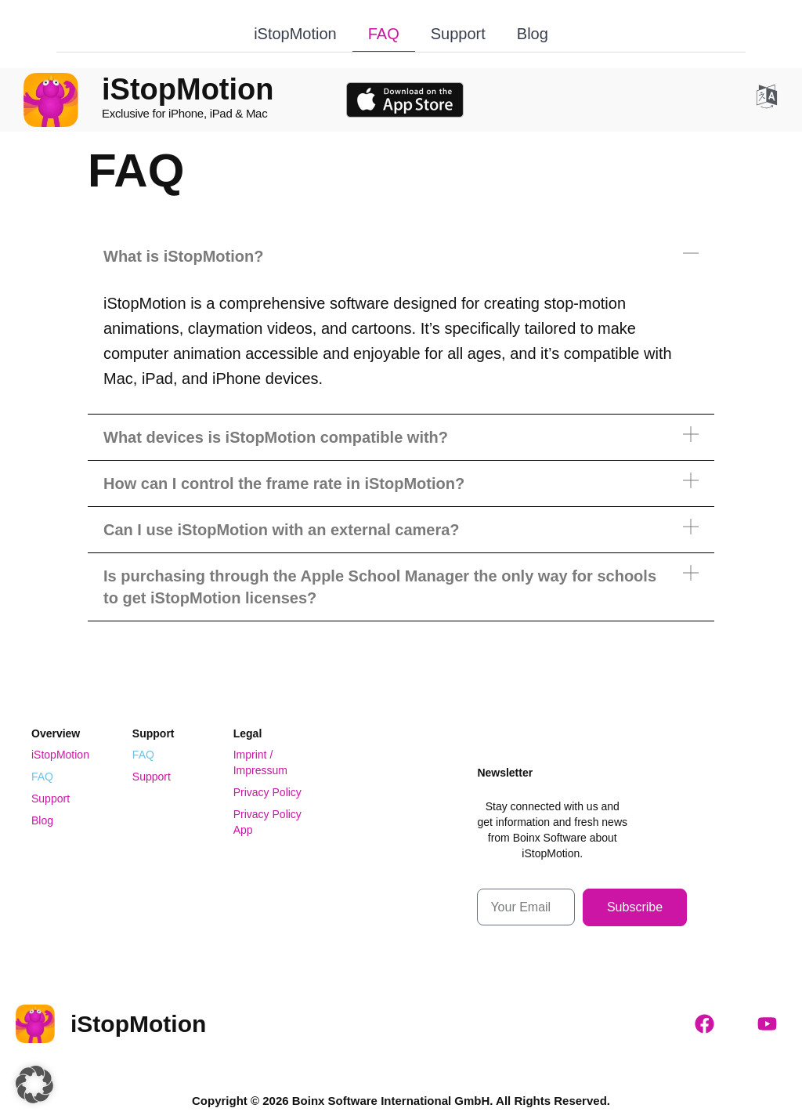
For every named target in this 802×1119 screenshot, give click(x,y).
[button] (401, 256)
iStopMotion (295, 33)
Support (458, 33)
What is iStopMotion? (183, 256)
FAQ (383, 33)
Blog (532, 33)
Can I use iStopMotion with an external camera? (281, 529)
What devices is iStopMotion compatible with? (275, 437)
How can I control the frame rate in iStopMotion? (283, 483)
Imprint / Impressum (260, 762)
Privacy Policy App (267, 822)
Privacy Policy (267, 792)
